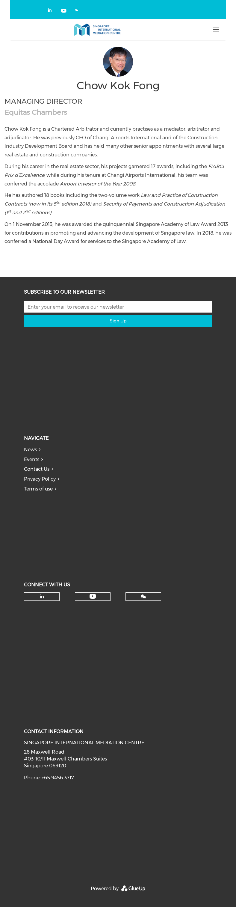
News (30, 449)
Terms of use (38, 489)
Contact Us (36, 469)
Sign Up (118, 321)
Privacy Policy (40, 479)
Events (31, 459)
